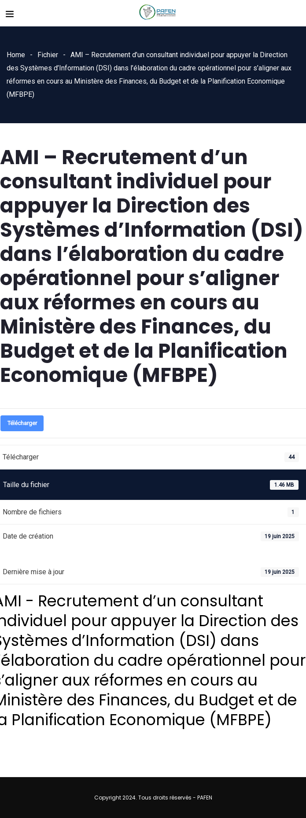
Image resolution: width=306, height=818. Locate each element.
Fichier (47, 55)
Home (16, 55)
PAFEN (204, 797)
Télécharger (22, 423)
